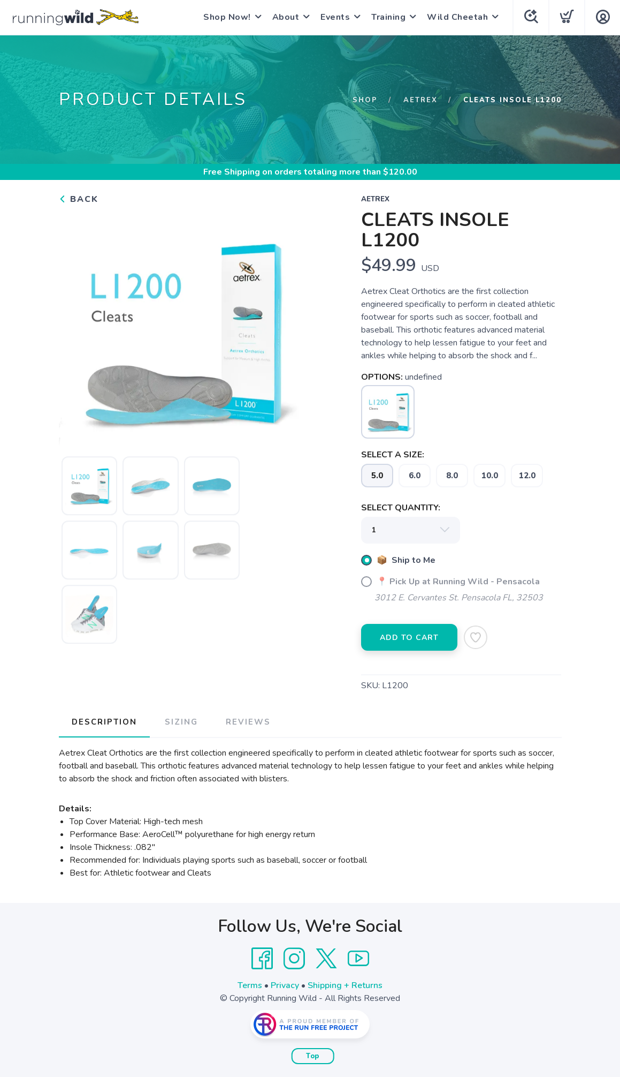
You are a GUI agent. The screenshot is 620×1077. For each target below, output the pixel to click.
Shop (365, 100)
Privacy (285, 985)
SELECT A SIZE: (392, 455)
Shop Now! (227, 17)
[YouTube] (358, 959)
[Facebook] (262, 959)
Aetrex (420, 100)
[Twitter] (326, 959)
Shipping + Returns (345, 985)
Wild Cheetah (457, 17)
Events (335, 17)
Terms (250, 985)
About (286, 17)
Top (312, 1056)
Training (388, 17)
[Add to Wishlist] (475, 637)
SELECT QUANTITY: (400, 508)
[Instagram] (294, 959)
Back (78, 199)
